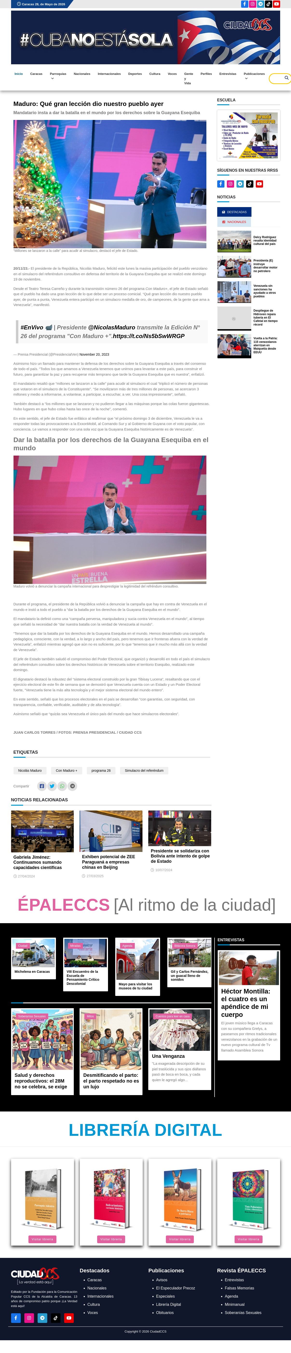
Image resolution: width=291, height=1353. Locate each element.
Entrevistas (227, 74)
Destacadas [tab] (234, 212)
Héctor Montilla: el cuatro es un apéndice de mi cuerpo (246, 1003)
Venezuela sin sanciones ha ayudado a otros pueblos (265, 291)
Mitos (90, 1016)
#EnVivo (32, 327)
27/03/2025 (95, 876)
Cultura (154, 74)
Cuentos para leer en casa (172, 1016)
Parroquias (58, 76)
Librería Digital (145, 1130)
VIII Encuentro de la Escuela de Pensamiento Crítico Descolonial (83, 978)
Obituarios (165, 1313)
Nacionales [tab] (234, 222)
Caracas (36, 74)
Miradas (75, 946)
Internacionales (109, 74)
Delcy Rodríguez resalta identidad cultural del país (265, 240)
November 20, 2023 (94, 354)
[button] (248, 135)
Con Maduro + (66, 770)
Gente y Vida (188, 78)
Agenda (127, 946)
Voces (172, 74)
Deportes (135, 74)
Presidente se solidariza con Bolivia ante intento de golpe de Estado (180, 856)
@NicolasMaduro (111, 327)
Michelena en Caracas (32, 972)
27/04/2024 (26, 876)
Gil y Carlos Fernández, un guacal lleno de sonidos (190, 976)
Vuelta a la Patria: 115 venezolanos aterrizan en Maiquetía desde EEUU (266, 345)
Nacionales (82, 74)
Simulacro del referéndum (144, 770)
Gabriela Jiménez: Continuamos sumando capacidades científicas (38, 862)
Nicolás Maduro (30, 770)
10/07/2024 (163, 870)
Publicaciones (254, 76)
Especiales (165, 1296)
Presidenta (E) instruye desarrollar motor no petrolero (265, 266)
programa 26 (101, 770)
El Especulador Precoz (175, 1288)
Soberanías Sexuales (32, 1016)
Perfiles (206, 74)
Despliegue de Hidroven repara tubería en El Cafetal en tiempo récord (266, 317)
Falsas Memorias (239, 1288)
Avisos (162, 1280)
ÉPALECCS (64, 904)
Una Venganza (168, 1056)
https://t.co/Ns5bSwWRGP (148, 336)
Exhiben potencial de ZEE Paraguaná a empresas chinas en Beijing (108, 861)
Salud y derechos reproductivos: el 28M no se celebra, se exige (41, 1080)
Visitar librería (42, 1239)
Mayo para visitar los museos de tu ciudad (135, 986)
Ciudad (22, 946)
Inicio (19, 74)
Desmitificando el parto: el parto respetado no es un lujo (111, 1080)
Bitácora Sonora (185, 946)
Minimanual (235, 1304)
